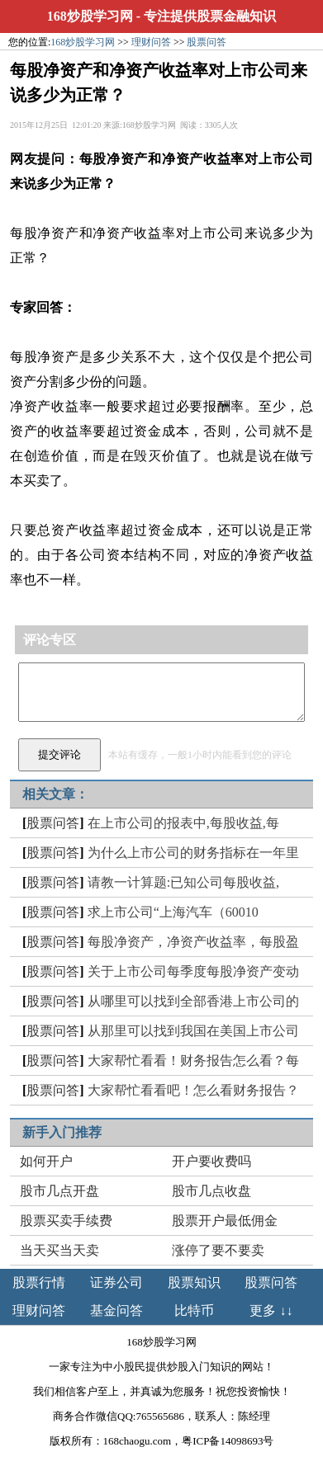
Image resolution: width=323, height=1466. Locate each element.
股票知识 (194, 1282)
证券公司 (116, 1282)
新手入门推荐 (62, 1132)
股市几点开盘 (59, 1191)
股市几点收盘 (211, 1191)
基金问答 (116, 1310)
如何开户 (46, 1161)
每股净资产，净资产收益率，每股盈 (193, 942)
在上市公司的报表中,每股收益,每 (183, 823)
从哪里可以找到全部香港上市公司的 (193, 1001)
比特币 (194, 1310)
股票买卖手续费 (66, 1221)
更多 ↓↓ (270, 1310)
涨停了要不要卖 (218, 1250)
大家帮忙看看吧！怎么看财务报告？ (193, 1090)
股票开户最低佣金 (225, 1221)
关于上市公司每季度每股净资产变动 (193, 971)
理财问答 (151, 42)
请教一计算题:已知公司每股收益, (183, 882)
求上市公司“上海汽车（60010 (173, 912)
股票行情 (38, 1282)
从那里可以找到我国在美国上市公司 (193, 1031)
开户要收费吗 (211, 1161)
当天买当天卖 (59, 1250)
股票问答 (206, 42)
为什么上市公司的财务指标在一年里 (193, 853)
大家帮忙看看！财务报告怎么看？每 (193, 1061)
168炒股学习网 (90, 16)
